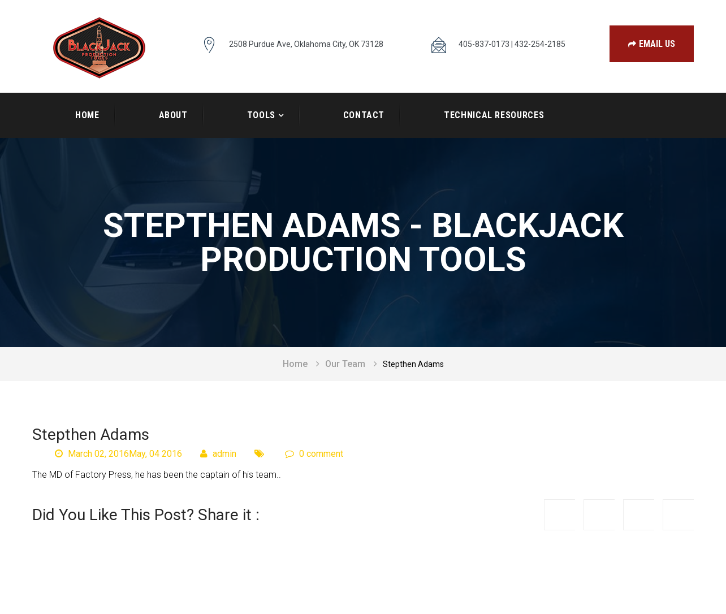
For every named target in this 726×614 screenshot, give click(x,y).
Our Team (345, 363)
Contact (363, 115)
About (173, 115)
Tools (261, 115)
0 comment (314, 453)
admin (218, 453)
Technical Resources (494, 115)
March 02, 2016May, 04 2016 (118, 453)
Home (87, 115)
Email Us (651, 43)
